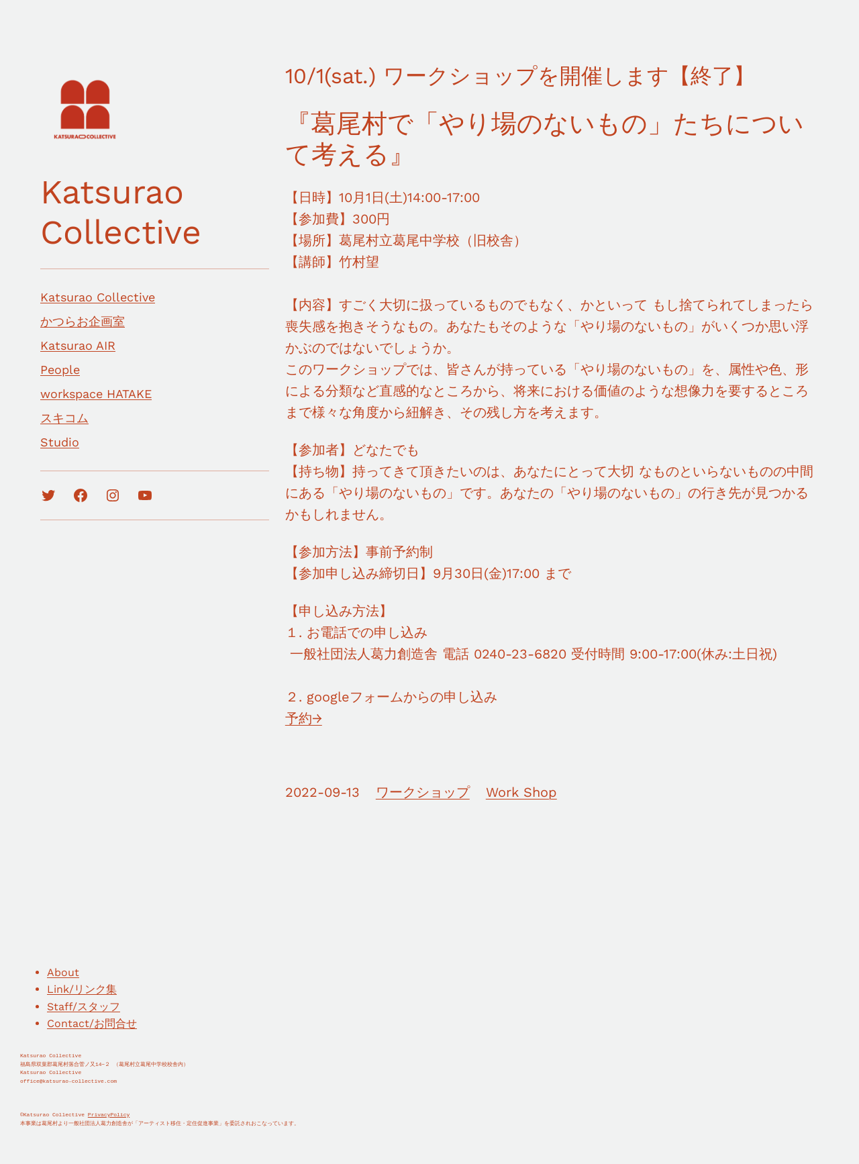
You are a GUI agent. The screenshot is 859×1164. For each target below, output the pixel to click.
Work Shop (521, 792)
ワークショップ (423, 792)
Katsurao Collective (120, 212)
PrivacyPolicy (109, 1114)
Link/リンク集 (82, 989)
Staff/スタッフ (83, 1006)
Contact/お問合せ (92, 1023)
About (63, 972)
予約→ (303, 718)
